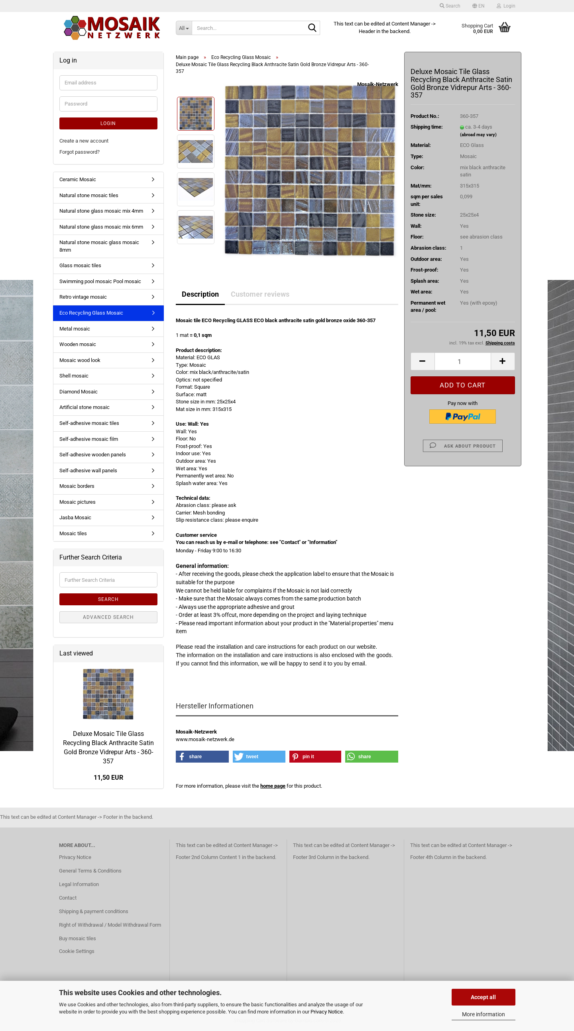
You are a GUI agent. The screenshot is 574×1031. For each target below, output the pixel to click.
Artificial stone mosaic (84, 407)
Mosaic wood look (79, 360)
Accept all (483, 997)
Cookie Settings (76, 951)
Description (200, 294)
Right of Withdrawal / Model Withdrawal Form (110, 925)
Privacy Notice (327, 1012)
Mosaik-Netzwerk (377, 84)
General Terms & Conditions (90, 871)
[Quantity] (462, 361)
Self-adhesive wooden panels (92, 455)
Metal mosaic (74, 329)
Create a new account (83, 141)
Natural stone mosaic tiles (88, 195)
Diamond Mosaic (78, 392)
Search (108, 599)
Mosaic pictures (77, 502)
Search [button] (450, 6)
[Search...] (184, 28)
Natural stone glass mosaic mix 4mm (101, 211)
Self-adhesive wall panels (88, 470)
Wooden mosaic (77, 344)
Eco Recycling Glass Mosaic (91, 313)
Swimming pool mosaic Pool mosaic (100, 281)
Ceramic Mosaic (77, 179)
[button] (478, 6)
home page (272, 786)
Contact (68, 898)
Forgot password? (79, 152)
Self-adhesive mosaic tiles (89, 423)
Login (108, 123)
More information (483, 1014)
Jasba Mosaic (75, 517)
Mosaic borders (76, 486)
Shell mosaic (73, 376)
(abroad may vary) (478, 134)
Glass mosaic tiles (80, 265)
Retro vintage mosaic (83, 297)
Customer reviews (260, 294)
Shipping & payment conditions (93, 911)
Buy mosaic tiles (77, 938)
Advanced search (108, 617)
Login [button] (506, 6)
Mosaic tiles (73, 533)
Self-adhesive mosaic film (88, 439)
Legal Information (79, 884)
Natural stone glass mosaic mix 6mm (101, 227)
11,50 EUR (108, 777)
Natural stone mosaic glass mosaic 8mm (99, 246)
